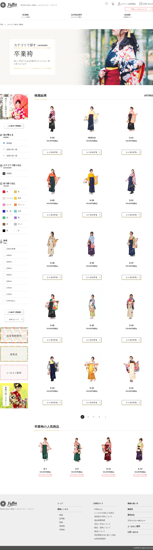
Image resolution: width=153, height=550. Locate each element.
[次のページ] (105, 417)
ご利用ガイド (97, 503)
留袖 (61, 522)
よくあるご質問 (134, 526)
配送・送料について (102, 528)
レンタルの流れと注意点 (104, 513)
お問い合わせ (133, 532)
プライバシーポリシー (136, 521)
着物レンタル (62, 509)
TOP (1, 24)
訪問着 (62, 519)
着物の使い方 (133, 503)
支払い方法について (102, 524)
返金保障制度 (99, 520)
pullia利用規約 (100, 539)
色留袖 (62, 526)
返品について (99, 531)
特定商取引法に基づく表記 (105, 535)
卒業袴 (62, 530)
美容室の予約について (103, 517)
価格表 (130, 509)
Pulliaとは (98, 509)
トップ (60, 503)
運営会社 (131, 515)
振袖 (61, 515)
